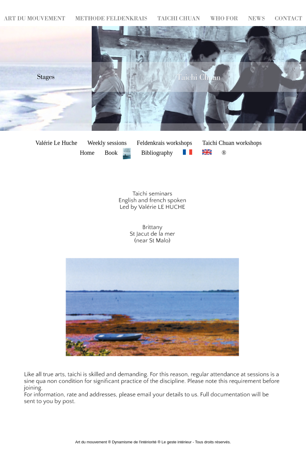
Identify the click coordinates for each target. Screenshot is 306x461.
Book (118, 152)
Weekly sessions (107, 142)
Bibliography (157, 152)
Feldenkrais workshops (164, 142)
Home (87, 152)
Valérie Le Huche (56, 142)
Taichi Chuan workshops (232, 142)
